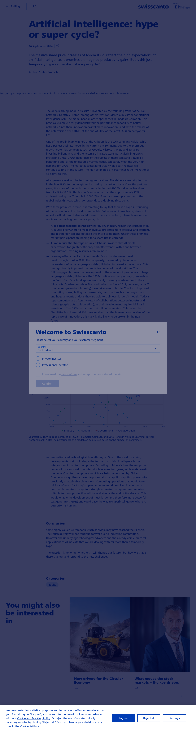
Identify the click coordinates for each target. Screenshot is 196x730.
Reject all (148, 721)
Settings (175, 721)
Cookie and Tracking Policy (33, 721)
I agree (123, 721)
